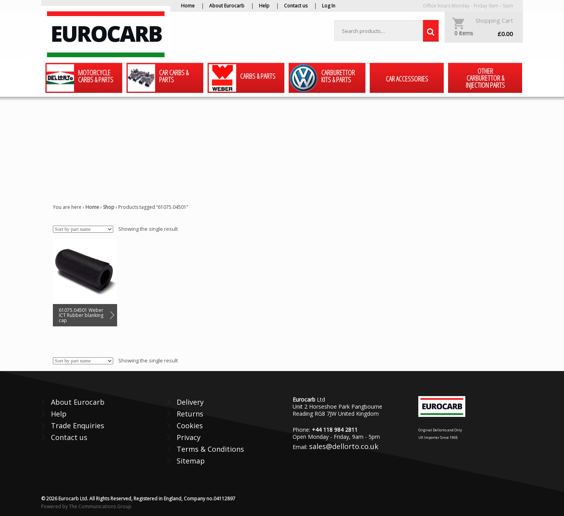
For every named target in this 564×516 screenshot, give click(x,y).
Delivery (190, 402)
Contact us (295, 5)
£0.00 (483, 33)
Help (264, 5)
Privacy (189, 437)
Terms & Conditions (210, 449)
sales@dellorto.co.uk (343, 446)
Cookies (190, 425)
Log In (328, 5)
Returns (190, 413)
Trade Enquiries (77, 425)
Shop (108, 207)
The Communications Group (100, 506)
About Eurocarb (226, 5)
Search (431, 31)
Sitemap (191, 460)
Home (188, 5)
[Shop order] (83, 229)
